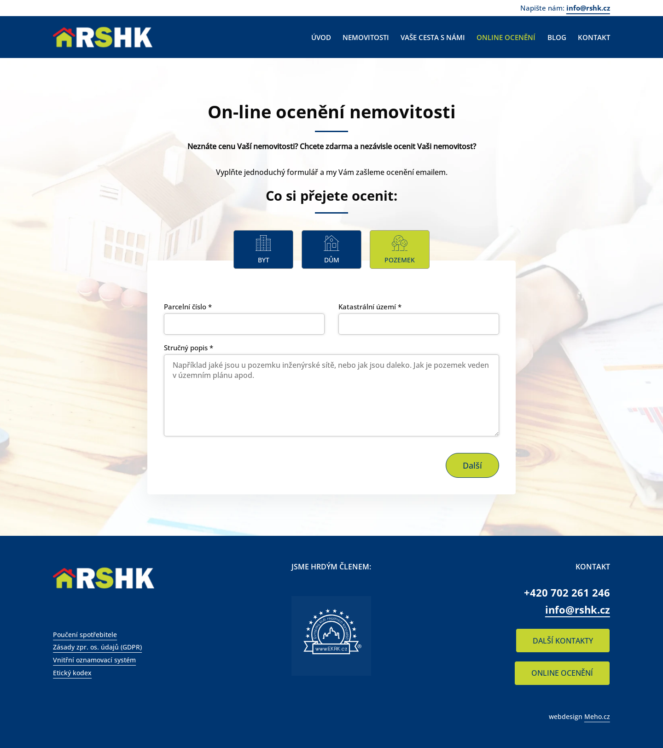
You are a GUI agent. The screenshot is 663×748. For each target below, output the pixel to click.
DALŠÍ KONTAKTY (563, 641)
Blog (556, 37)
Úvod (321, 37)
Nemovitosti (366, 37)
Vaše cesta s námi (433, 37)
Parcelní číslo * (188, 306)
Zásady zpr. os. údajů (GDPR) (97, 647)
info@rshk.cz (588, 7)
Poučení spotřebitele (85, 634)
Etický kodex (72, 672)
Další (472, 465)
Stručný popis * (188, 347)
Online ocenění (506, 37)
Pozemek (399, 259)
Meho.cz (597, 716)
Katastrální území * (369, 306)
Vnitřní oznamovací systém (94, 659)
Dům (331, 259)
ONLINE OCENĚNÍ (562, 673)
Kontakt (594, 37)
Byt (263, 259)
